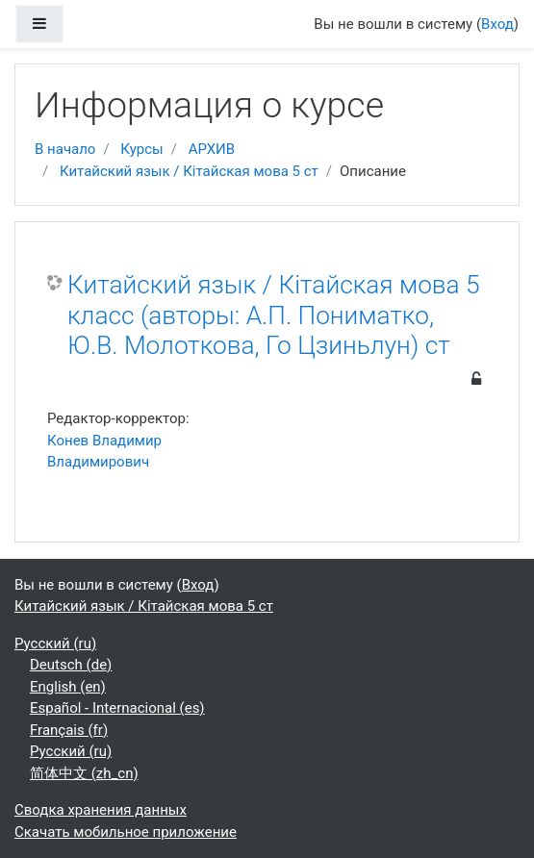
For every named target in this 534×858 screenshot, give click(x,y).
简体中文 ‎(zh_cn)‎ (84, 773)
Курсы (141, 149)
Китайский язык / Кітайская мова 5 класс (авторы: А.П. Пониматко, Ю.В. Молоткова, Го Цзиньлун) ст (273, 315)
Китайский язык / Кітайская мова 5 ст (189, 171)
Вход (497, 24)
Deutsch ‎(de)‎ (71, 664)
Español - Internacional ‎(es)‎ (117, 708)
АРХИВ (212, 149)
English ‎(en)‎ (68, 686)
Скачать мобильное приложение (125, 832)
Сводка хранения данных (100, 810)
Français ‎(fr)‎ (69, 730)
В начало (65, 149)
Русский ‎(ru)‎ (55, 643)
